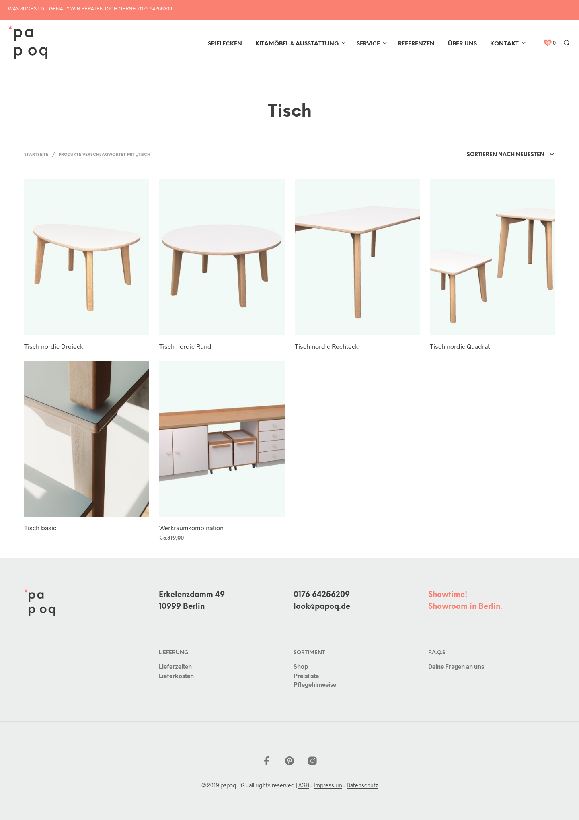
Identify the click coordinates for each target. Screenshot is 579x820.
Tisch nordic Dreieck (53, 346)
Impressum (328, 785)
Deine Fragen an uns (456, 666)
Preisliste (306, 675)
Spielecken (225, 44)
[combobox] (511, 155)
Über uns (462, 44)
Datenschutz (362, 785)
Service (368, 44)
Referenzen (416, 44)
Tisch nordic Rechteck (326, 346)
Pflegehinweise (315, 684)
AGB (303, 785)
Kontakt (504, 44)
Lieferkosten (176, 675)
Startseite (36, 154)
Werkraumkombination (191, 528)
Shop (301, 666)
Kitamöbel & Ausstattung (297, 44)
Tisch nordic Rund (185, 346)
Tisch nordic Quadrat (460, 346)
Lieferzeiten (175, 666)
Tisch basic (40, 528)
